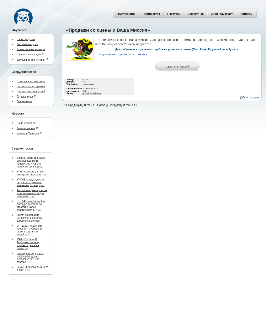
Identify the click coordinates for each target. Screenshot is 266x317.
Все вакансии (24, 101)
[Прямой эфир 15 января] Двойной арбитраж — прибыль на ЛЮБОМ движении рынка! (31, 162)
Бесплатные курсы (27, 44)
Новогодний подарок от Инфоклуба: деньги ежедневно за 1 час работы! (30, 257)
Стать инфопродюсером (31, 81)
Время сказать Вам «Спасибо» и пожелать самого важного (30, 217)
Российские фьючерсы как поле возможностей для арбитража (32, 193)
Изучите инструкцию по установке (123, 54)
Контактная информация (31, 49)
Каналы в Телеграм (30, 133)
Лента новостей (27, 128)
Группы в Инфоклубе (30, 54)
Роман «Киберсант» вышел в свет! (32, 268)
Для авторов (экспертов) (31, 91)
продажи (254, 97)
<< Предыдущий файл (79, 105)
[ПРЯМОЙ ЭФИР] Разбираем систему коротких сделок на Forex (28, 244)
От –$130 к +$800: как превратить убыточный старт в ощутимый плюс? (30, 230)
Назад (101, 105)
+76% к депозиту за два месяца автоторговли (32, 173)
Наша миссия (26, 123)
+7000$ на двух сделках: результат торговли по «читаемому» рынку (31, 182)
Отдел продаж (27, 96)
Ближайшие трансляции (32, 59)
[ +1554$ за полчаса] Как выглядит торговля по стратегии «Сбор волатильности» (31, 205)
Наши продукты (26, 39)
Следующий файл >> (123, 105)
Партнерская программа (31, 86)
